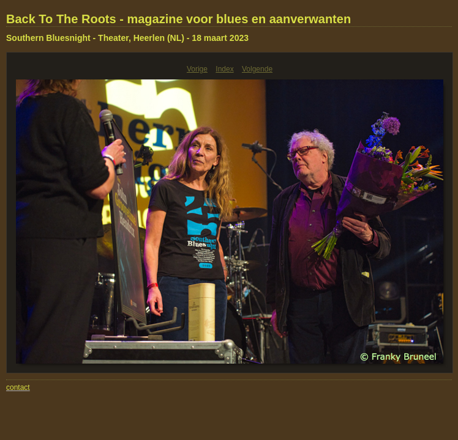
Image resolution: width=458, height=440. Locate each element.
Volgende (257, 69)
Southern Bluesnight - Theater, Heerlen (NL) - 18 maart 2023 (127, 38)
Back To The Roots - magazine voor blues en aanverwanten (178, 19)
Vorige (197, 69)
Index (224, 69)
